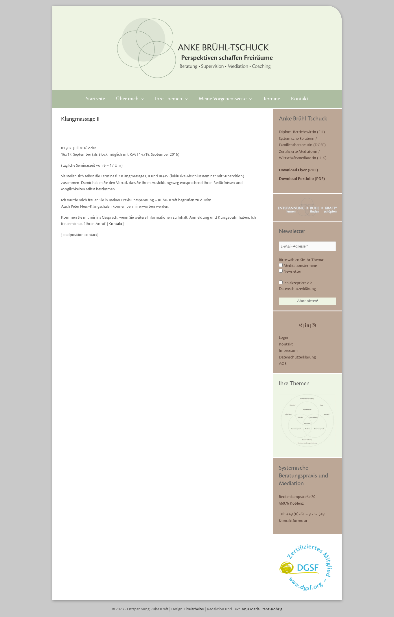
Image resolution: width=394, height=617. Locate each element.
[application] (141, 98)
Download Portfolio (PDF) (302, 178)
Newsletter (290, 271)
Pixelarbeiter (194, 609)
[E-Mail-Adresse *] (307, 246)
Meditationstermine (298, 265)
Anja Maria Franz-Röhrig (262, 609)
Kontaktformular (293, 520)
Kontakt (115, 223)
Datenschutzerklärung (297, 357)
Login (283, 337)
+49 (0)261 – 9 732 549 (305, 514)
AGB (283, 363)
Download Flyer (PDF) (298, 170)
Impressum (288, 350)
